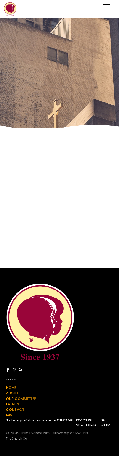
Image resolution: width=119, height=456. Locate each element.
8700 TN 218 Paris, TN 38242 (86, 422)
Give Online (105, 422)
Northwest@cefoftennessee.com (28, 420)
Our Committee (21, 398)
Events (12, 404)
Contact (15, 409)
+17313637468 (63, 420)
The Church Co (16, 438)
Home (11, 387)
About (12, 393)
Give (10, 415)
